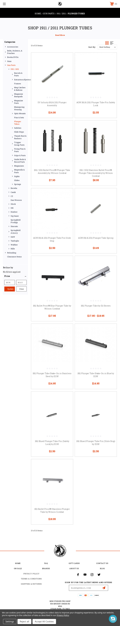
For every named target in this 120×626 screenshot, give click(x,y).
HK (12, 208)
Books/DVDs (12, 57)
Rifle (13, 248)
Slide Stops (19, 132)
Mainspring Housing (19, 108)
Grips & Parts (20, 155)
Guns (9, 61)
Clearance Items (14, 256)
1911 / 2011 (15, 69)
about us (74, 568)
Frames (17, 83)
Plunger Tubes (17, 122)
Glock (13, 204)
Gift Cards (74, 563)
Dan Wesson (16, 200)
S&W (13, 237)
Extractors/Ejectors (20, 79)
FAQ (46, 563)
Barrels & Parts (18, 74)
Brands (46, 568)
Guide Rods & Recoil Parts (20, 160)
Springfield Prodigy (15, 221)
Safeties (17, 128)
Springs (17, 184)
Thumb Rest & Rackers (20, 137)
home (17, 563)
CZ (12, 196)
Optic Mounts (20, 113)
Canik (13, 192)
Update (10, 289)
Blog (102, 568)
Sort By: (92, 47)
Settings (9, 621)
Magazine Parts (18, 101)
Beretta (14, 188)
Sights (17, 176)
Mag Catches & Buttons (19, 88)
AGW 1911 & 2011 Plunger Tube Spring (95, 238)
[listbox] (107, 47)
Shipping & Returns (31, 584)
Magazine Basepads (18, 95)
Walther (14, 244)
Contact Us (102, 563)
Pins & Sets (19, 117)
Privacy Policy (31, 574)
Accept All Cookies (44, 621)
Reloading (11, 252)
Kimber (14, 212)
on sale (18, 568)
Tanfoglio (15, 241)
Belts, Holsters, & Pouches (14, 51)
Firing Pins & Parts (19, 150)
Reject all (24, 621)
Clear (21, 289)
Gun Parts (11, 65)
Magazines (19, 166)
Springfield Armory (15, 231)
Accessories (12, 46)
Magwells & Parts (19, 171)
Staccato (14, 226)
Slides (17, 180)
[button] (15, 276)
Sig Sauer (15, 216)
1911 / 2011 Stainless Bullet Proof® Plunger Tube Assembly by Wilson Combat (96, 173)
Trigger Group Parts (19, 143)
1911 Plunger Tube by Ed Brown (96, 305)
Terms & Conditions (31, 579)
